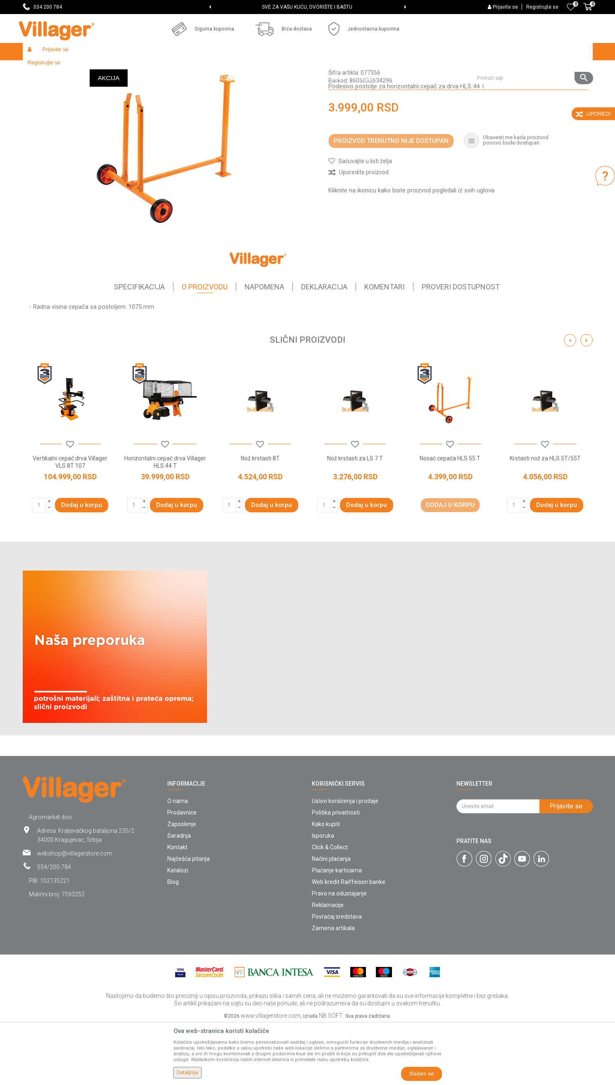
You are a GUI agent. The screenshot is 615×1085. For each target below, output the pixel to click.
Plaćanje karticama (337, 930)
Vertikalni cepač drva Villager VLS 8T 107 (70, 522)
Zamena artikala (333, 988)
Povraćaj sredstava (337, 977)
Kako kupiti (326, 884)
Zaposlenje (181, 884)
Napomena (264, 347)
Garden (98, 69)
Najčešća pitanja (188, 919)
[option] (307, 7)
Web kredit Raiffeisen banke (348, 942)
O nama (177, 861)
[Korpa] (587, 11)
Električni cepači (227, 69)
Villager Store (39, 69)
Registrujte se (542, 7)
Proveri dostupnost (461, 347)
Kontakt (177, 907)
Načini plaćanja (331, 919)
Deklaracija (324, 347)
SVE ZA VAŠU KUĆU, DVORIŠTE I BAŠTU (307, 7)
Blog (173, 942)
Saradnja (179, 896)
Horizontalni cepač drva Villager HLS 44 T (165, 522)
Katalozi (177, 930)
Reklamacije (328, 965)
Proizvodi (72, 69)
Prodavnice (182, 872)
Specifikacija (139, 347)
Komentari (384, 347)
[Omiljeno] (571, 7)
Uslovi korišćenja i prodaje (345, 861)
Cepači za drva (184, 69)
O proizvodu (205, 347)
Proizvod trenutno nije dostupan (391, 201)
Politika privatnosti (336, 872)
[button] (532, 51)
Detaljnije (187, 1073)
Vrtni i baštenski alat (137, 69)
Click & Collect (330, 907)
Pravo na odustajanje (339, 953)
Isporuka (323, 896)
